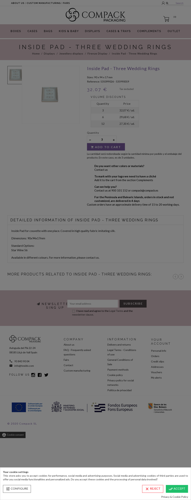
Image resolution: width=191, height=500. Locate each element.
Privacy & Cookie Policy (174, 496)
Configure (17, 489)
